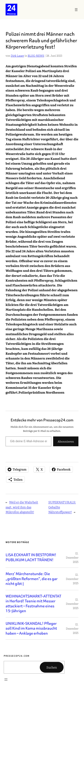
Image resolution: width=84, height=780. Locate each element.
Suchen (51, 667)
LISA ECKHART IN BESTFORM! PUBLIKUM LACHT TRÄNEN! (31, 557)
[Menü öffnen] (76, 9)
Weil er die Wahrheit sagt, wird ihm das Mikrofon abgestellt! (22, 507)
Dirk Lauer (17, 55)
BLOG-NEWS (36, 55)
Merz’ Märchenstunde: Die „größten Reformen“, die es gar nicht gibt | (32, 578)
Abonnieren (66, 441)
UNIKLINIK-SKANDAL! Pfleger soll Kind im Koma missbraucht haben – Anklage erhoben (31, 628)
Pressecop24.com (17, 655)
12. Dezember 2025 (72, 557)
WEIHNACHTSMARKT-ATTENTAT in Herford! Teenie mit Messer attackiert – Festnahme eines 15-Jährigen (33, 604)
